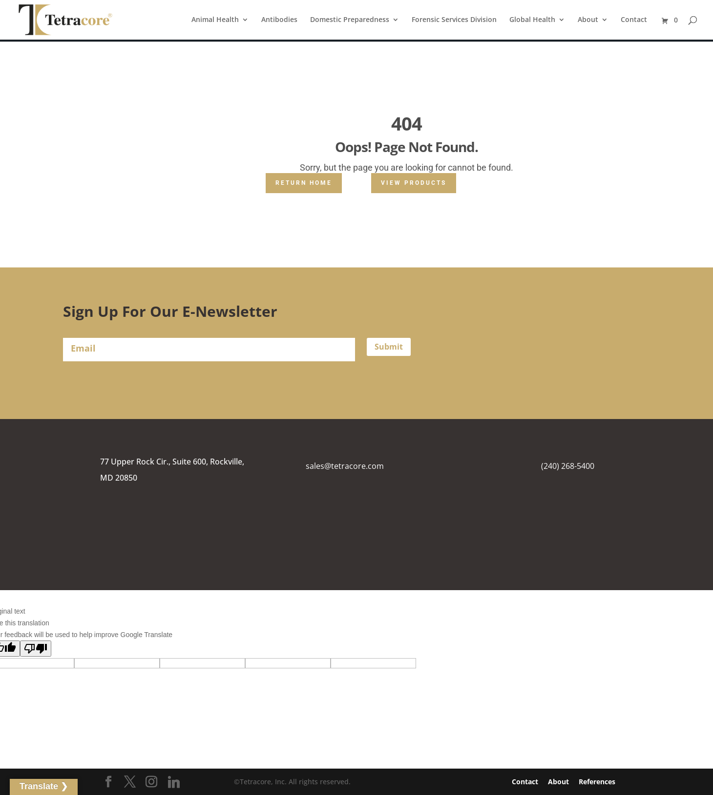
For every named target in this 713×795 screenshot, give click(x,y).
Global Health (532, 20)
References (597, 781)
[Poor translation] (35, 648)
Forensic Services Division (454, 20)
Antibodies (279, 20)
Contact (634, 20)
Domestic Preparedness (349, 20)
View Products (413, 182)
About (588, 20)
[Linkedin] (174, 782)
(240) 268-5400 (567, 466)
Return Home (303, 182)
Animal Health (215, 20)
